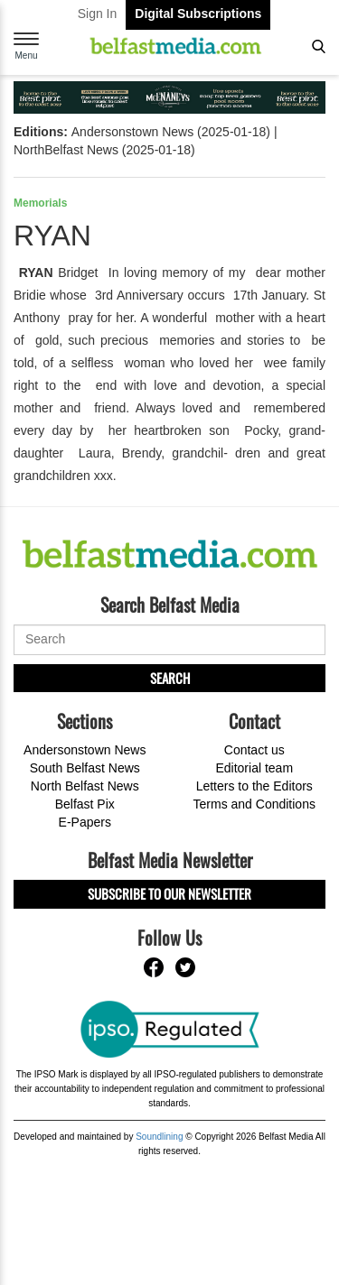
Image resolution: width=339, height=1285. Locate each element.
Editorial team (254, 768)
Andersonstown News (85, 750)
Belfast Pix (85, 804)
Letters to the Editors (254, 786)
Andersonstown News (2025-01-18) (170, 132)
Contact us (254, 750)
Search (170, 678)
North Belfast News (85, 786)
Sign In (98, 13)
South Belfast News (85, 768)
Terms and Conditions (254, 804)
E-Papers (85, 822)
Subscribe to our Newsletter (169, 893)
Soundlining (159, 1137)
